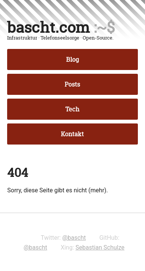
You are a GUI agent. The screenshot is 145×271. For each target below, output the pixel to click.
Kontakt (72, 134)
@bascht (74, 237)
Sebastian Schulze (100, 247)
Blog (72, 59)
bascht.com (48, 27)
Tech (72, 109)
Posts (72, 84)
